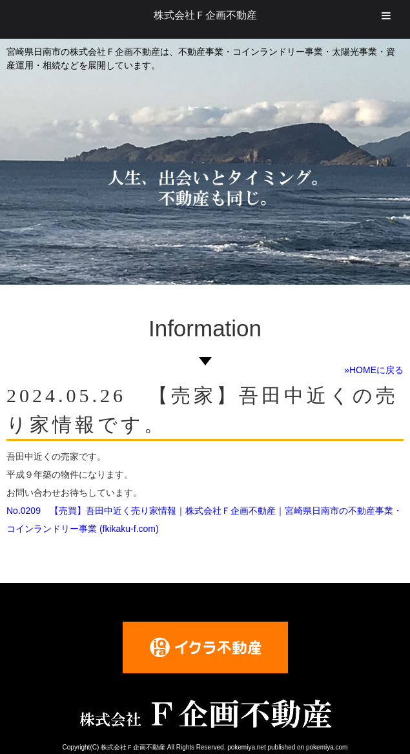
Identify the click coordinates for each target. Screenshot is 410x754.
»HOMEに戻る (374, 370)
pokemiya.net (246, 747)
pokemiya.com (326, 747)
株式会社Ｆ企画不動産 (205, 15)
